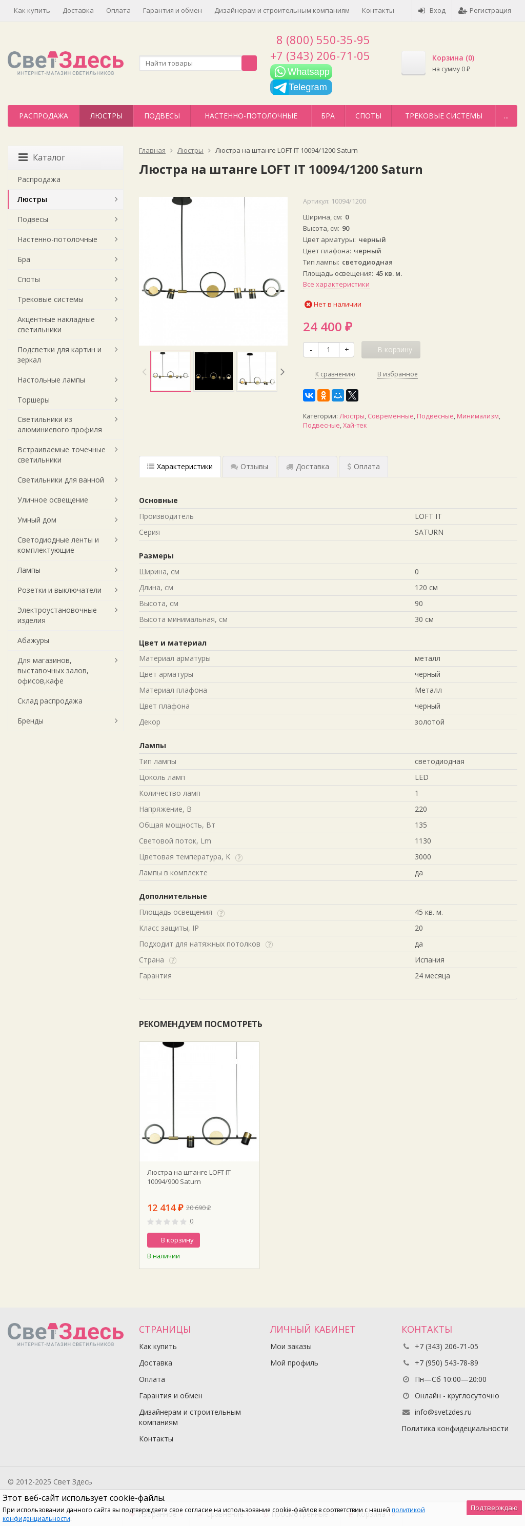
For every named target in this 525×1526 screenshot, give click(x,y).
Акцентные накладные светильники (56, 324)
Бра (328, 116)
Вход (432, 10)
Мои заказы (291, 1346)
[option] (170, 371)
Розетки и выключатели (59, 590)
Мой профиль (294, 1363)
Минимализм (478, 416)
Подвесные (435, 416)
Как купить (32, 10)
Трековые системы (443, 116)
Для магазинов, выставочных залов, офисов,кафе (53, 670)
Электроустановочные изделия (57, 615)
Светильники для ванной (60, 480)
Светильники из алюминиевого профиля (59, 424)
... (506, 116)
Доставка (78, 10)
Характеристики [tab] (180, 466)
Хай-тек (355, 425)
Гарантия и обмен (172, 10)
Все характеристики (336, 284)
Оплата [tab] (363, 466)
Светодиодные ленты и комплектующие (58, 545)
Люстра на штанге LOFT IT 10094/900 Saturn (189, 1177)
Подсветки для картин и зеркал (59, 355)
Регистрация (484, 10)
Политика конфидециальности (455, 1428)
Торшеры (33, 400)
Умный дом (36, 520)
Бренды (30, 721)
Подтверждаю (494, 1507)
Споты (368, 116)
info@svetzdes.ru (443, 1412)
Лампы (29, 570)
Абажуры (33, 640)
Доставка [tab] (307, 466)
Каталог (41, 157)
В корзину (172, 1239)
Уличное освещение (52, 500)
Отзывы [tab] (249, 466)
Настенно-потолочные (251, 116)
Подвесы (162, 116)
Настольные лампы (51, 380)
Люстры (106, 116)
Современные (391, 416)
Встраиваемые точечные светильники (61, 455)
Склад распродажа (50, 701)
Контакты (378, 10)
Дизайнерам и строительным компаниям (282, 10)
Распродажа (43, 116)
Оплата (118, 10)
